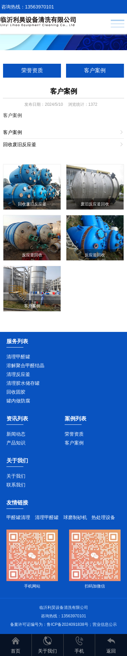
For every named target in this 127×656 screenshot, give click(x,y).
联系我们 (15, 485)
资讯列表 (17, 418)
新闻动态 (15, 434)
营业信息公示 (104, 624)
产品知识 (15, 442)
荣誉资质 (32, 70)
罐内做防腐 (18, 400)
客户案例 (95, 70)
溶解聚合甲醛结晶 (25, 365)
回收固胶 (15, 392)
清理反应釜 (18, 374)
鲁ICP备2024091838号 (67, 624)
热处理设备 (103, 517)
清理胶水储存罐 (23, 383)
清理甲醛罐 (18, 356)
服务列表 (17, 341)
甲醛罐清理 (18, 517)
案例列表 (75, 418)
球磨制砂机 (75, 517)
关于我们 (15, 476)
